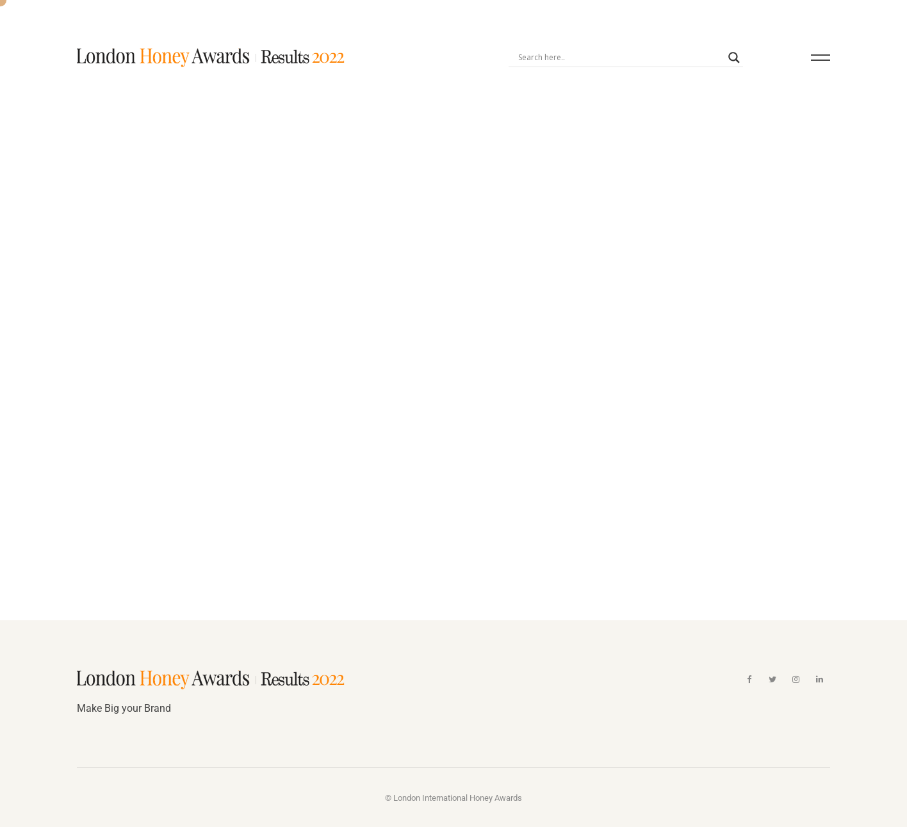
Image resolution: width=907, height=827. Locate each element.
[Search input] (619, 57)
